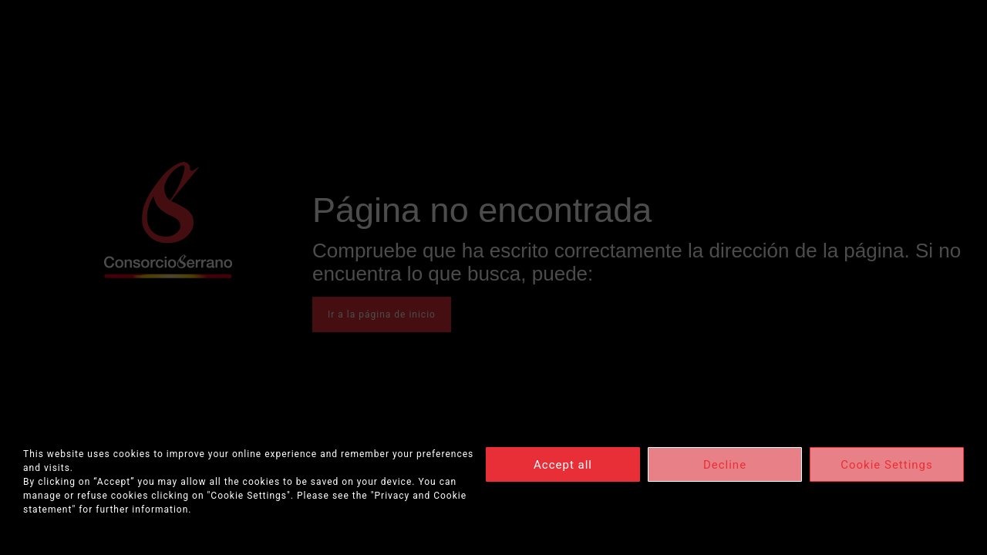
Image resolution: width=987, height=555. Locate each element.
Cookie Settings (886, 465)
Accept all (563, 465)
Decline (724, 465)
